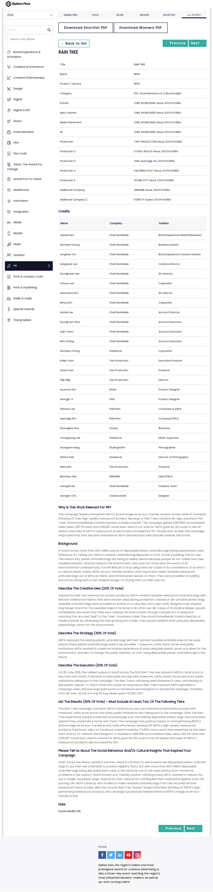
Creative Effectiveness (29, 78)
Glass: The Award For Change (24, 166)
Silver (120, 15)
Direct (17, 121)
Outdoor (19, 255)
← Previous (170, 43)
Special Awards (23, 309)
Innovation (20, 201)
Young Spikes (22, 320)
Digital (17, 99)
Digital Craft (21, 110)
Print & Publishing (25, 287)
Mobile (17, 233)
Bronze (144, 15)
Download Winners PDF (140, 27)
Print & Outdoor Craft (28, 277)
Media (17, 222)
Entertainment (23, 132)
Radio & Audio (22, 298)
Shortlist (169, 15)
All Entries (194, 15)
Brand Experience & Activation (23, 54)
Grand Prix (70, 15)
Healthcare (21, 190)
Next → (195, 43)
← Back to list (76, 43)
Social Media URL (69, 811)
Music (17, 244)
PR (15, 266)
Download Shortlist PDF (85, 27)
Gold (95, 15)
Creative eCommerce (28, 67)
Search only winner (22, 39)
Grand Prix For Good (27, 179)
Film (16, 143)
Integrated (20, 212)
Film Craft (20, 154)
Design (18, 89)
